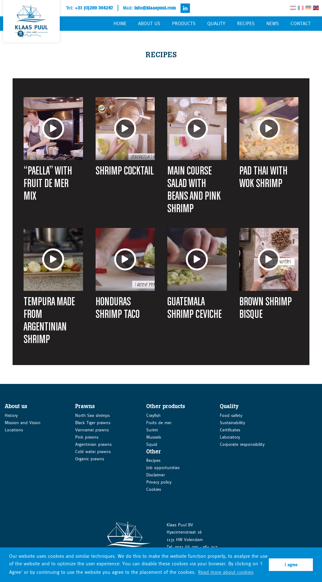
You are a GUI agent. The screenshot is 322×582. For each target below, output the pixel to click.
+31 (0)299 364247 (94, 8)
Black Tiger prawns (92, 422)
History (11, 415)
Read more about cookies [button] (225, 572)
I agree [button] (291, 564)
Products (184, 23)
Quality (216, 23)
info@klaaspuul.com (155, 8)
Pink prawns (86, 437)
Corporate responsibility (242, 444)
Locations (14, 429)
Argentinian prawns (93, 444)
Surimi (152, 429)
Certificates (230, 429)
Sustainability (232, 422)
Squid (151, 444)
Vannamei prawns (92, 429)
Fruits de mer (158, 422)
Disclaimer (155, 474)
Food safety (231, 415)
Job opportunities (163, 467)
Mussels (153, 437)
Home (120, 23)
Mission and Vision (23, 422)
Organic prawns (89, 458)
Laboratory (230, 437)
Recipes (246, 23)
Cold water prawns (93, 451)
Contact (301, 23)
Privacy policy (158, 482)
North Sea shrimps (92, 415)
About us (149, 23)
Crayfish (153, 415)
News (272, 23)
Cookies (153, 489)
